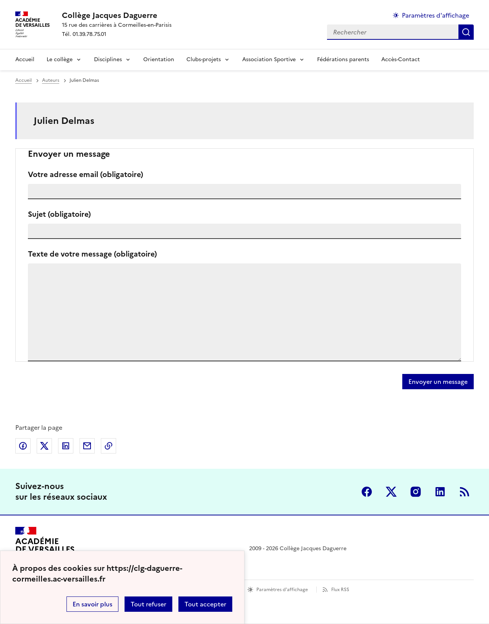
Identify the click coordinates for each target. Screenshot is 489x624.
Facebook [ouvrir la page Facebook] (367, 492)
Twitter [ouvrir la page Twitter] (391, 492)
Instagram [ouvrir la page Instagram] (415, 492)
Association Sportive (269, 59)
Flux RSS (340, 589)
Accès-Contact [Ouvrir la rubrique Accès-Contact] (400, 59)
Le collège (60, 59)
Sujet (59, 214)
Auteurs (50, 80)
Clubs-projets (203, 59)
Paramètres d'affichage (282, 589)
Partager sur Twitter (44, 445)
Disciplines (108, 59)
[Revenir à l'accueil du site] (44, 548)
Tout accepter (205, 604)
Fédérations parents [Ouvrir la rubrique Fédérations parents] (343, 59)
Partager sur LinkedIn (65, 445)
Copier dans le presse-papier (108, 445)
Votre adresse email (85, 174)
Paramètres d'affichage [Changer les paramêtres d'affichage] (435, 15)
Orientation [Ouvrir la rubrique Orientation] (158, 59)
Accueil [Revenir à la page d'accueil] (24, 59)
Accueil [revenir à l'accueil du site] (23, 80)
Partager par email (87, 445)
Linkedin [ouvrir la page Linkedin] (440, 492)
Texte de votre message (92, 254)
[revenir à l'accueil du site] (117, 15)
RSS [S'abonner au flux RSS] (464, 492)
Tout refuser (148, 604)
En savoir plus (92, 604)
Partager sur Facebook (23, 445)
